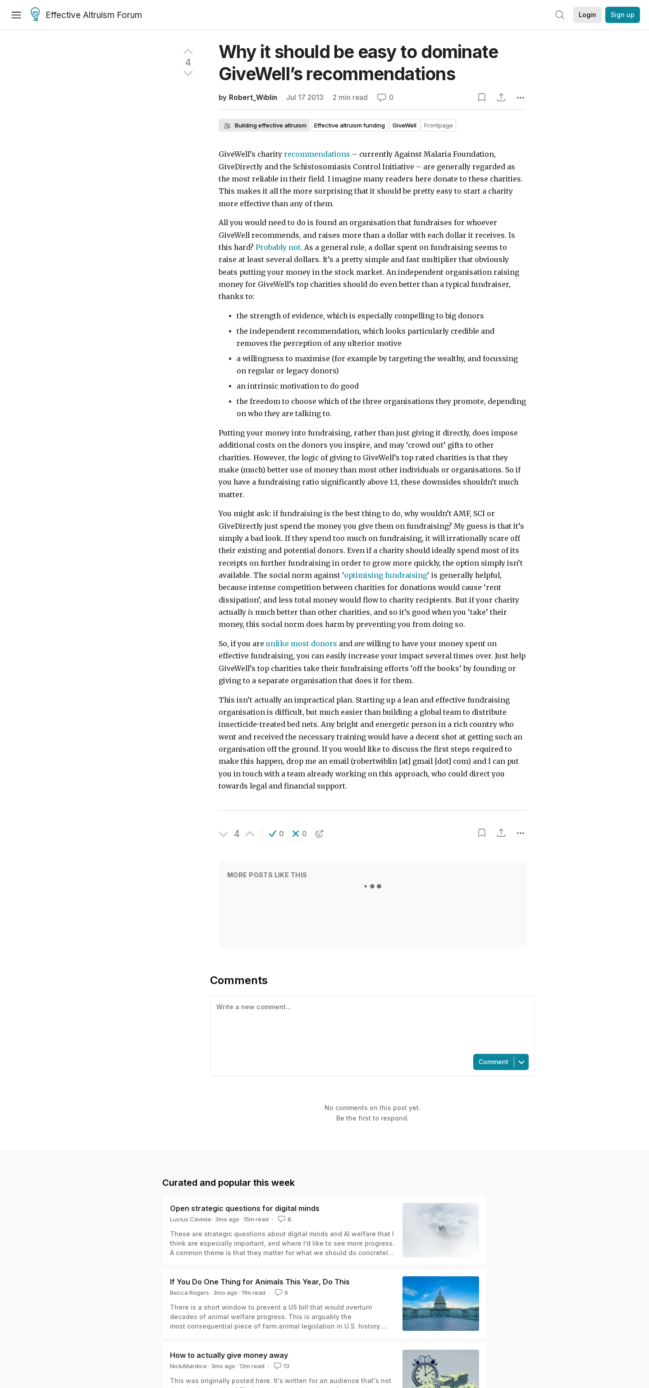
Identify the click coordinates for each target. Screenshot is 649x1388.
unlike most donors (301, 644)
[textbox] (370, 1024)
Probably (271, 247)
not (294, 247)
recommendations (317, 154)
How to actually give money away (229, 1355)
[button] (276, 833)
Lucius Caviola (190, 1219)
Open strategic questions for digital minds (245, 1208)
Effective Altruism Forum (86, 15)
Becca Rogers (189, 1292)
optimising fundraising (385, 575)
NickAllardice (188, 1366)
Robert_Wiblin (253, 97)
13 (280, 1366)
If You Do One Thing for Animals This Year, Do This (260, 1281)
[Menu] (16, 15)
